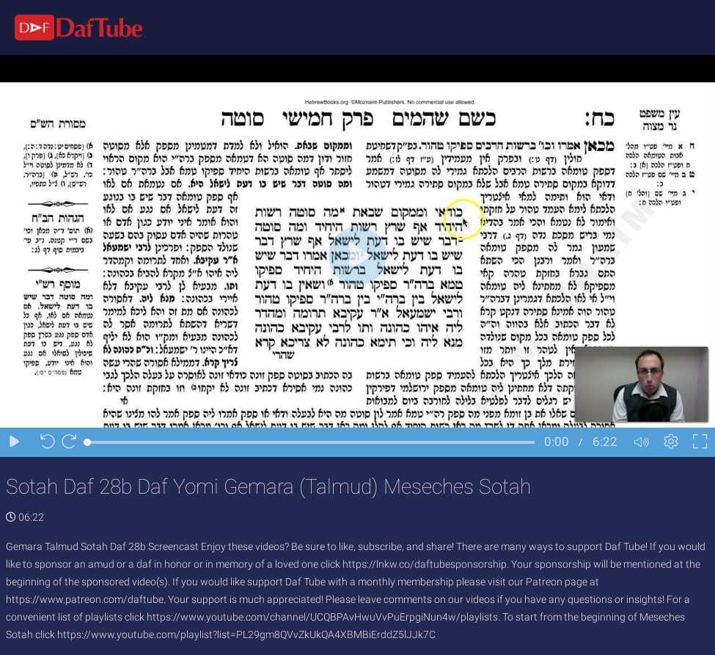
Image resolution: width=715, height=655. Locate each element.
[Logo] (71, 27)
